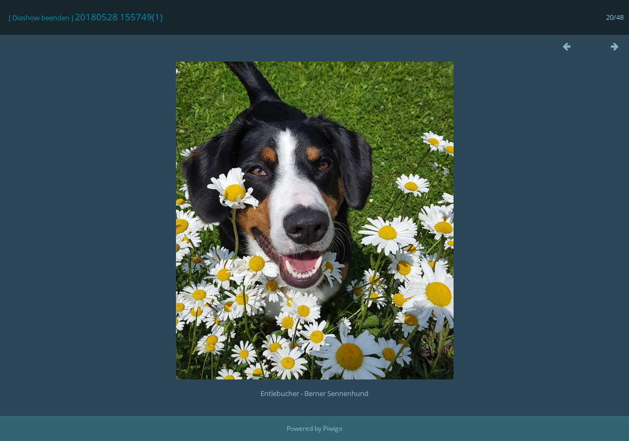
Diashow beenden (41, 17)
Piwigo (332, 428)
